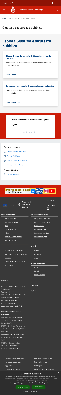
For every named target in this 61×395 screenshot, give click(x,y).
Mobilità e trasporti (40, 236)
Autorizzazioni (9, 265)
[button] (30, 392)
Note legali (38, 365)
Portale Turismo (39, 274)
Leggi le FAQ (9, 365)
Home (4, 18)
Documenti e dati (10, 240)
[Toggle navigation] (4, 9)
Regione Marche (8, 3)
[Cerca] (57, 9)
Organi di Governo (11, 218)
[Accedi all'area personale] (52, 3)
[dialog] (30, 383)
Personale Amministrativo (13, 236)
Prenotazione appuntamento (14, 358)
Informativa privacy (41, 362)
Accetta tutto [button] (23, 387)
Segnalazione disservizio (13, 362)
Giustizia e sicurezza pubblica (14, 250)
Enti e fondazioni (10, 229)
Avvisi (36, 258)
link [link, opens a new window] (50, 383)
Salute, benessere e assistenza (15, 261)
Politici (7, 233)
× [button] (58, 373)
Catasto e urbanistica (41, 233)
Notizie (36, 250)
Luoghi (36, 267)
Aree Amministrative (12, 222)
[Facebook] (48, 206)
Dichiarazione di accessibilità (44, 369)
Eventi (36, 271)
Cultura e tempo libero (42, 222)
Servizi (11, 18)
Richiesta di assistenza (12, 369)
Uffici (6, 226)
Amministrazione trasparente (44, 358)
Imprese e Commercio (41, 229)
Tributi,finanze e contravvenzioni (16, 254)
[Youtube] (53, 206)
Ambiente (8, 258)
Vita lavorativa (39, 226)
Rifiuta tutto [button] (38, 387)
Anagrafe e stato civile (42, 218)
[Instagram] (48, 208)
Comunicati (38, 254)
